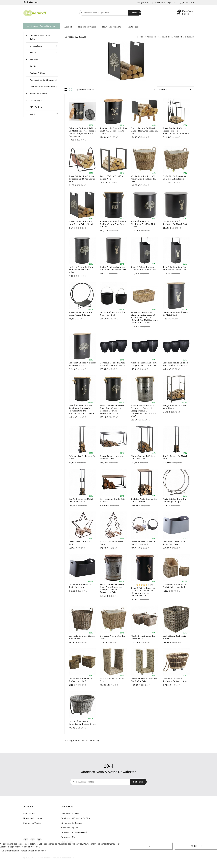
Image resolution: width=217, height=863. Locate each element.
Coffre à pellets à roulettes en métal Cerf (175, 222)
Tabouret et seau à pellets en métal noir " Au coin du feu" (113, 224)
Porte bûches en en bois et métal (112, 500)
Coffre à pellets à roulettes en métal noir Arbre (143, 224)
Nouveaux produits (32, 818)
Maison (44, 52)
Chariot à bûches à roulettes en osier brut (175, 679)
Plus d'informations (9, 850)
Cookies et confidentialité (74, 832)
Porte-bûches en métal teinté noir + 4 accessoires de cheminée (176, 131)
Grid (66, 89)
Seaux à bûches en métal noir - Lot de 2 (112, 313)
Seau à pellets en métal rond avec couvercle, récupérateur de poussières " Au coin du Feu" (143, 410)
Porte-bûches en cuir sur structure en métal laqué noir (82, 179)
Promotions (29, 813)
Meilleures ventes (32, 823)
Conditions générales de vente (76, 818)
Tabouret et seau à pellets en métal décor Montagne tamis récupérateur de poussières (82, 132)
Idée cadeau (44, 107)
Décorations (44, 46)
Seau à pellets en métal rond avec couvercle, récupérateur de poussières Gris (112, 588)
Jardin (44, 66)
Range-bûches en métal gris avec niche (81, 500)
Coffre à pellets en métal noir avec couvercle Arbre (81, 269)
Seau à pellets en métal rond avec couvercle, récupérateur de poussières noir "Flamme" (82, 409)
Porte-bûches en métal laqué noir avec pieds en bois (144, 131)
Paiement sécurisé (70, 813)
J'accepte (196, 846)
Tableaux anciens (38, 93)
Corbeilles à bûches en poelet (174, 637)
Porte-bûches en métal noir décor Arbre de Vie (81, 222)
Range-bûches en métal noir (175, 457)
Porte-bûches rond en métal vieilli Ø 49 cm (80, 313)
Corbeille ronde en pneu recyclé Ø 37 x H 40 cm (175, 364)
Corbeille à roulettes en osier (112, 637)
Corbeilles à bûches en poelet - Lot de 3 (80, 679)
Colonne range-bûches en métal (82, 457)
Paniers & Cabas (38, 73)
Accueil (68, 27)
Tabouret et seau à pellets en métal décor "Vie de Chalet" (113, 131)
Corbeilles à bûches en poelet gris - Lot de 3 (174, 585)
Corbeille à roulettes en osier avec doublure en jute (143, 179)
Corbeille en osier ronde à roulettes (82, 637)
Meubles (44, 59)
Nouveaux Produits (111, 27)
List (70, 89)
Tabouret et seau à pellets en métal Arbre (82, 364)
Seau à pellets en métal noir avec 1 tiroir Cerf (174, 268)
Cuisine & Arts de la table (44, 37)
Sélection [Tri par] (175, 89)
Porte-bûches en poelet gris (112, 679)
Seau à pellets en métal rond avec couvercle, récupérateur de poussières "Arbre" (112, 409)
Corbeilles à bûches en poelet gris (143, 637)
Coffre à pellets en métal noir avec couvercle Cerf (113, 268)
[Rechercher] (110, 13)
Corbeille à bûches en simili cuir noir (80, 585)
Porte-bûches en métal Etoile (80, 543)
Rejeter (151, 846)
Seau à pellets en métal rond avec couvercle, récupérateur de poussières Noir (143, 592)
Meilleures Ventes (87, 27)
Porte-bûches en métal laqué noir (111, 177)
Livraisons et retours (71, 823)
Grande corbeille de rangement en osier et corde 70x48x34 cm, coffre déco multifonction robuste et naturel (144, 317)
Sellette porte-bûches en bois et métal (144, 500)
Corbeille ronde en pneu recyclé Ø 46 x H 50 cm (112, 364)
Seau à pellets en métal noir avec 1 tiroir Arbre (143, 268)
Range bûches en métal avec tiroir (174, 406)
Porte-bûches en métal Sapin (111, 543)
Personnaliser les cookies (33, 850)
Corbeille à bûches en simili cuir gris (174, 543)
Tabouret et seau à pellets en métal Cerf (176, 313)
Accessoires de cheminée (44, 80)
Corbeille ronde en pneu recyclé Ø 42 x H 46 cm (144, 364)
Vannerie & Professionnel (44, 86)
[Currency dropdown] (174, 2)
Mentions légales (69, 827)
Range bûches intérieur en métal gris (112, 457)
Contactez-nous (31, 2)
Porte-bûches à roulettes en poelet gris (144, 679)
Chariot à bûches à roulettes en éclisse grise (82, 722)
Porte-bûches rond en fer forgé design (174, 500)
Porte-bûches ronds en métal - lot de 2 (143, 543)
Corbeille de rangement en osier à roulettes (175, 177)
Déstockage (36, 100)
